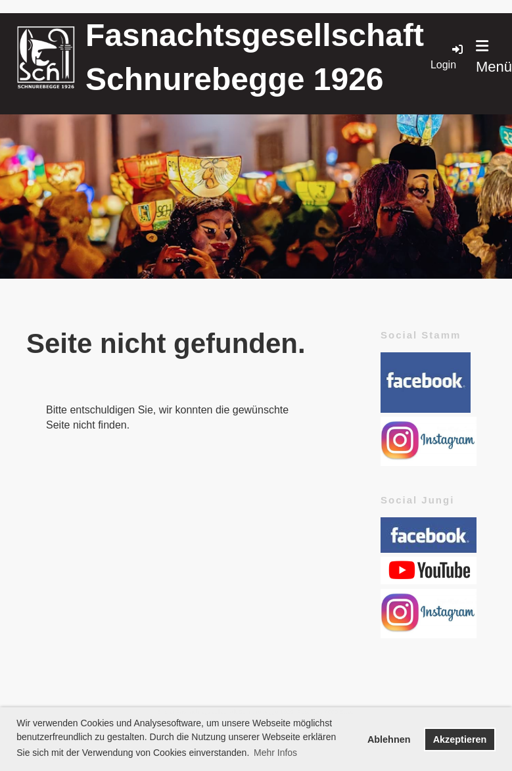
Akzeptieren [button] (460, 739)
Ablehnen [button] (389, 739)
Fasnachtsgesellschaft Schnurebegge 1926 (254, 57)
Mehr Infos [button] (275, 752)
